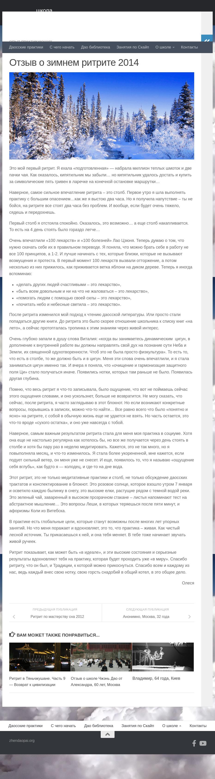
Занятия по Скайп (133, 47)
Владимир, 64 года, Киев (156, 697)
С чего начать (62, 47)
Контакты (189, 47)
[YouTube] (202, 768)
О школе (163, 47)
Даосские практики (26, 47)
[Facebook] (194, 768)
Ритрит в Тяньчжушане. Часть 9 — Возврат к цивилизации (32, 703)
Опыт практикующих (32, 60)
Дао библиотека (95, 47)
